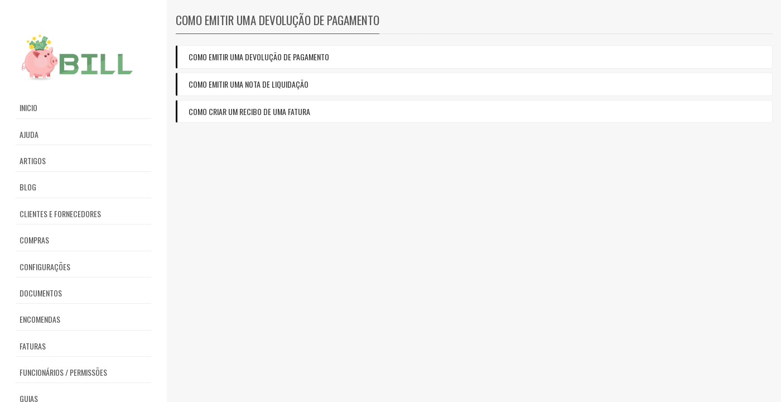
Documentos (41, 293)
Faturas (33, 346)
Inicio (28, 107)
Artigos (33, 160)
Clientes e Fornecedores (60, 213)
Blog (28, 187)
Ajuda (29, 134)
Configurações (45, 266)
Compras (34, 240)
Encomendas (40, 319)
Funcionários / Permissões (63, 372)
